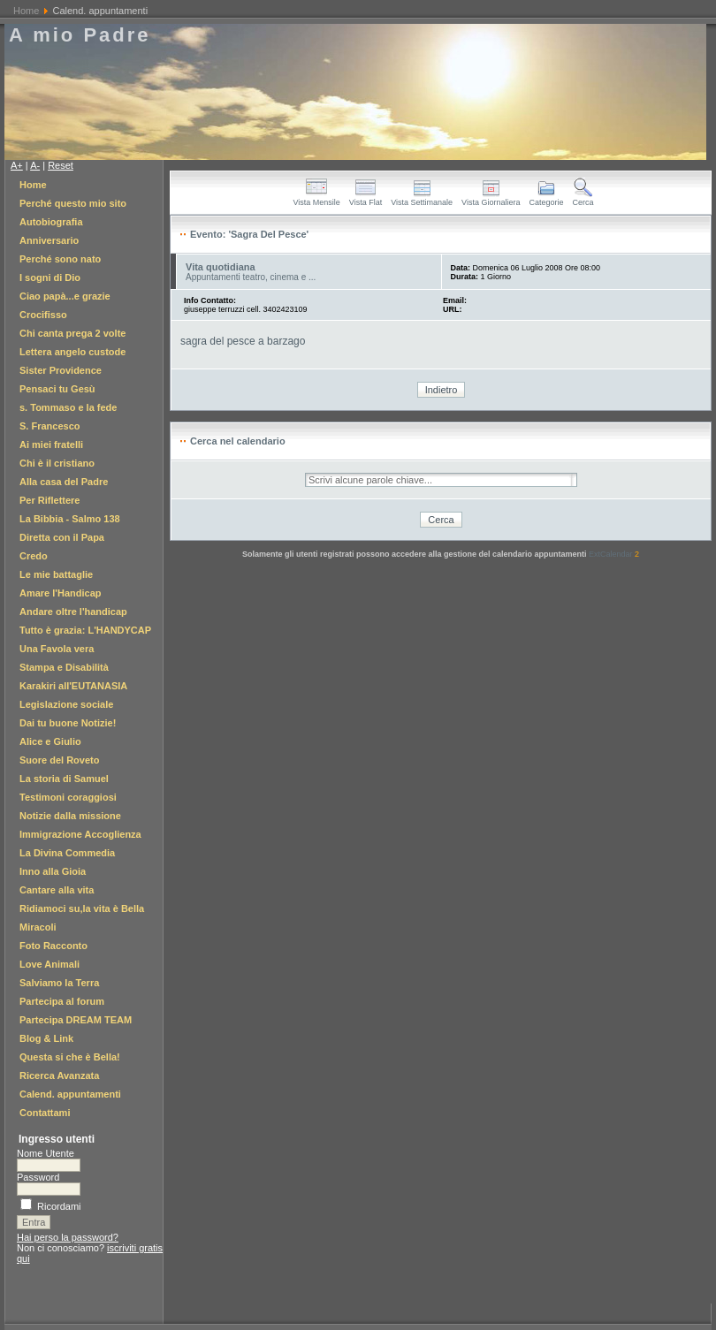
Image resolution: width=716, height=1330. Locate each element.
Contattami (44, 1112)
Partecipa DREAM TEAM (75, 1020)
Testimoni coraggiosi (68, 797)
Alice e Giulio (50, 741)
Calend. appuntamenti (70, 1094)
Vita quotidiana (220, 267)
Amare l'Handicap (60, 593)
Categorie (546, 199)
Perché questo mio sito (72, 203)
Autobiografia (51, 222)
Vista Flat (365, 199)
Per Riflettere (49, 500)
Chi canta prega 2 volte (72, 333)
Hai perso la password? (67, 1237)
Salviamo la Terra (59, 982)
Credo (33, 556)
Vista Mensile (316, 199)
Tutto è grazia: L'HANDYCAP (85, 630)
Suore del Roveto (59, 760)
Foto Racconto (53, 945)
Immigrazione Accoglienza (80, 834)
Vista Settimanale (422, 199)
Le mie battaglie (56, 574)
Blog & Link (46, 1038)
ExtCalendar (614, 554)
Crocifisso (43, 314)
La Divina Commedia (67, 852)
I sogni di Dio (49, 277)
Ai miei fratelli (51, 444)
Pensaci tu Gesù (57, 389)
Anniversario (49, 240)
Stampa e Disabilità (64, 667)
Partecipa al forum (61, 1001)
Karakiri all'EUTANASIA (73, 685)
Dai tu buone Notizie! (67, 723)
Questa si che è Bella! (69, 1057)
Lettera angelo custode (72, 351)
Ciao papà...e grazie (64, 296)
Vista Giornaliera (490, 199)
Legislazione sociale (66, 704)
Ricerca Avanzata (59, 1075)
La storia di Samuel (64, 778)
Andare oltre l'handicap (73, 611)
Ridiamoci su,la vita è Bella (81, 908)
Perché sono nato (60, 259)
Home (26, 10)
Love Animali (49, 964)
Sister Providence (60, 370)
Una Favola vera (56, 648)
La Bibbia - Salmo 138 (69, 518)
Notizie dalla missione (70, 815)
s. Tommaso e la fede (68, 407)
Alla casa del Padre (63, 481)
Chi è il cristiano (57, 463)
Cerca (582, 199)
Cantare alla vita (56, 890)
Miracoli (38, 927)
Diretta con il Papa (61, 537)
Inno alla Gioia (52, 871)
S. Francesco (49, 426)
